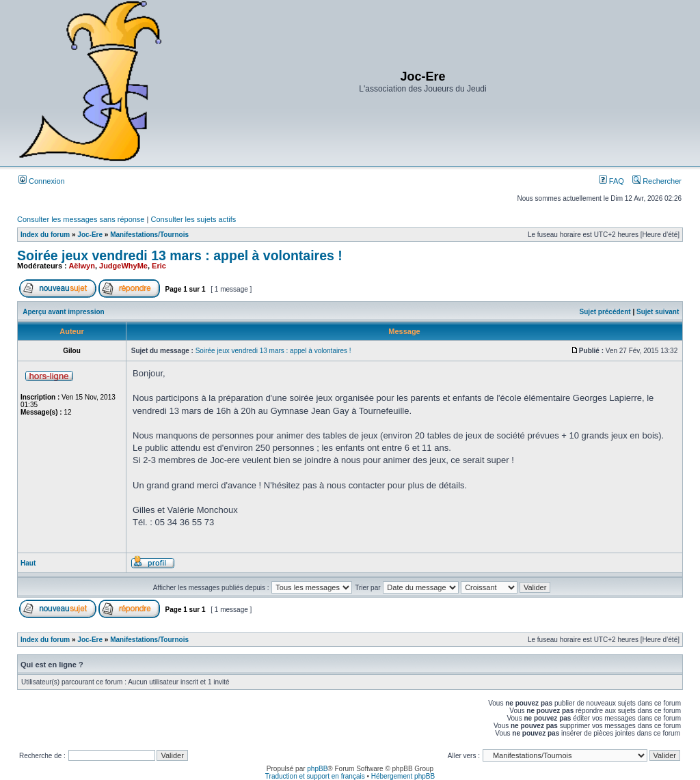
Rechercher (657, 181)
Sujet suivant (657, 312)
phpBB (317, 768)
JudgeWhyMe (123, 266)
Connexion (41, 181)
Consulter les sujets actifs (193, 219)
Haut (28, 563)
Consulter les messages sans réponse (80, 219)
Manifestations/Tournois (149, 234)
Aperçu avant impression (63, 312)
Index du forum (45, 234)
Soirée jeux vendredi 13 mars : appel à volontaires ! (179, 255)
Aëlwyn (81, 266)
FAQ (611, 181)
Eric (159, 266)
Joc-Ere (90, 234)
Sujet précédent (605, 312)
